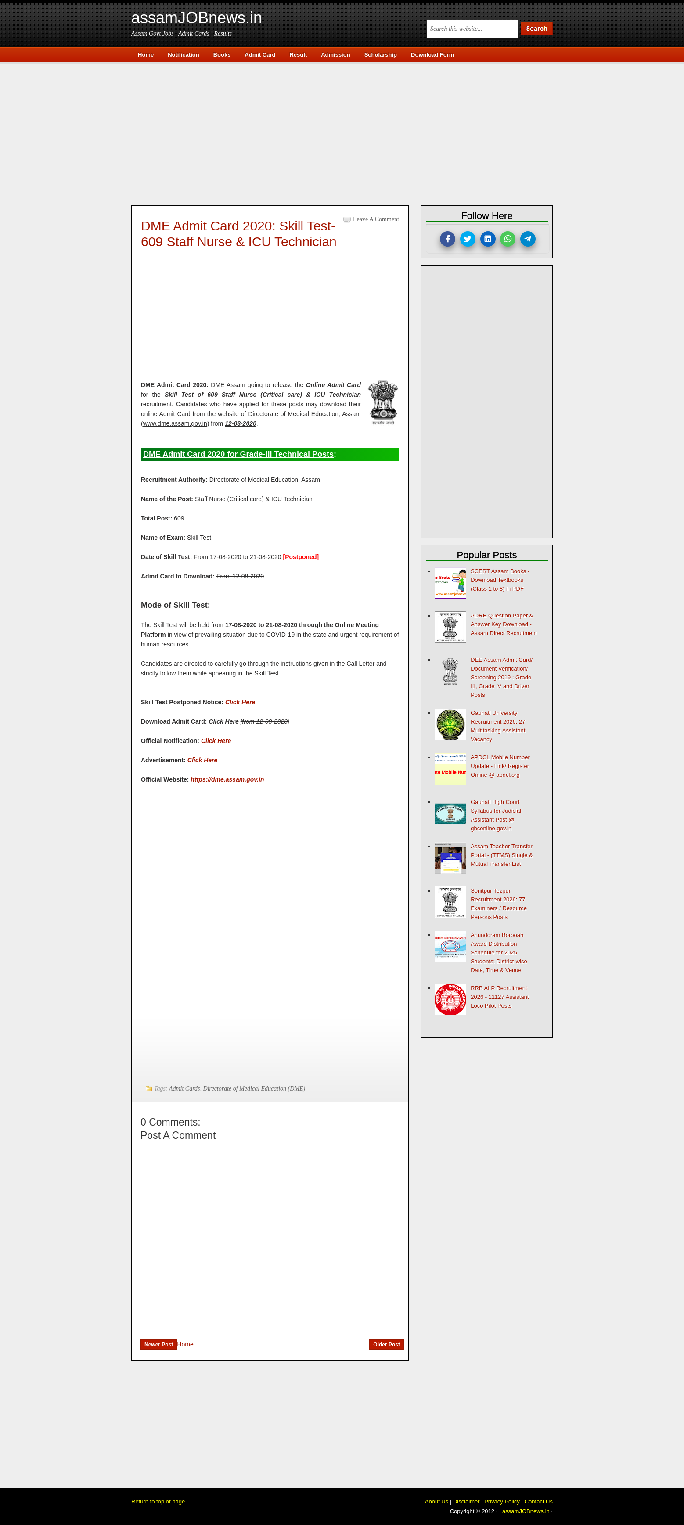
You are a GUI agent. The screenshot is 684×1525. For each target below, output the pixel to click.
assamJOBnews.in (196, 18)
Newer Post (158, 1345)
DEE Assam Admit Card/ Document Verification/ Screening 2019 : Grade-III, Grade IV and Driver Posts (502, 677)
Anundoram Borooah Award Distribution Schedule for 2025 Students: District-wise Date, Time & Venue (499, 952)
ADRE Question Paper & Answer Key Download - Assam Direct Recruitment (504, 624)
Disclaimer (466, 1501)
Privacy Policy (502, 1501)
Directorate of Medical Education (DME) (254, 1088)
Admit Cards (184, 1088)
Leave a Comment (376, 219)
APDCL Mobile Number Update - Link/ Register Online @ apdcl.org (500, 766)
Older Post (386, 1345)
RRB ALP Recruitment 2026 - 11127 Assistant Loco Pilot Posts (500, 997)
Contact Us (539, 1501)
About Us (436, 1501)
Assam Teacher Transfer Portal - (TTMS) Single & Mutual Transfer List (502, 855)
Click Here (216, 740)
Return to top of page (158, 1501)
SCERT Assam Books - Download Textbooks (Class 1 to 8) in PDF (500, 580)
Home (185, 1344)
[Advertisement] (346, 132)
